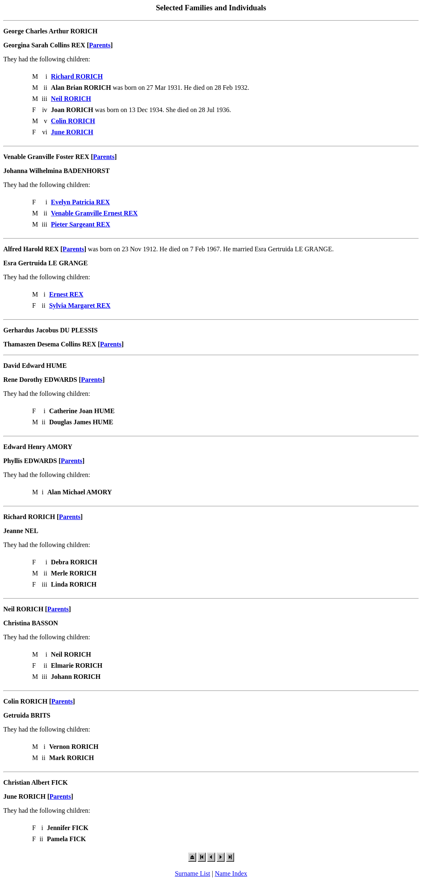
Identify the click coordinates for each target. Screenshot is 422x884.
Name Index (231, 873)
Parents (99, 45)
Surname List (192, 873)
